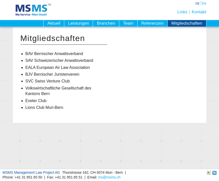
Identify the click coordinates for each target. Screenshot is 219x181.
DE (198, 3)
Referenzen (152, 23)
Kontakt (199, 12)
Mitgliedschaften (186, 23)
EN (204, 3)
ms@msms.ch (109, 177)
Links (182, 12)
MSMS (33, 10)
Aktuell (53, 23)
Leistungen (78, 23)
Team (128, 23)
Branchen (106, 23)
